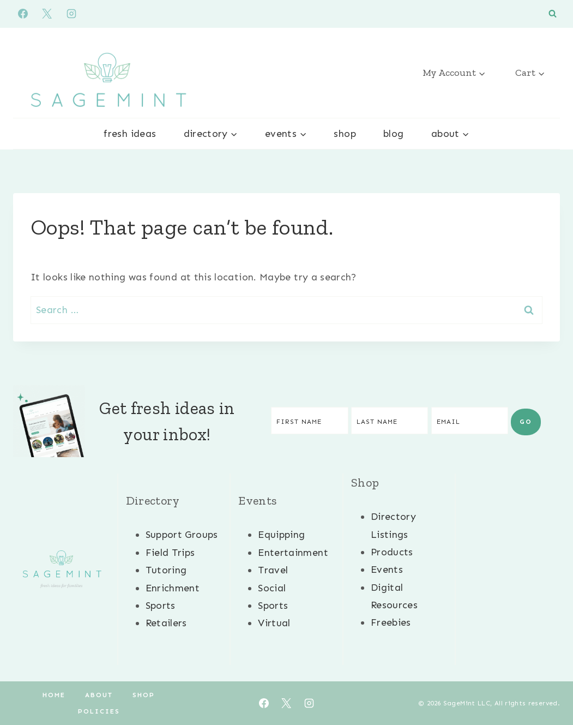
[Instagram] (71, 13)
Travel (273, 570)
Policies (99, 711)
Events (387, 570)
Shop (344, 134)
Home (54, 695)
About (99, 695)
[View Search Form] (552, 14)
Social (272, 588)
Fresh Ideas (130, 134)
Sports (161, 606)
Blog (393, 134)
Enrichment (173, 588)
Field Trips (170, 553)
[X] (47, 13)
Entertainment (293, 553)
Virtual (274, 623)
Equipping (281, 535)
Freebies (391, 622)
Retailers (166, 623)
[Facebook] (23, 13)
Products (392, 552)
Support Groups (182, 535)
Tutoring (166, 570)
